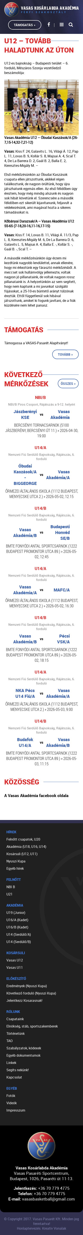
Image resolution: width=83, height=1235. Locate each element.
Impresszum (15, 1110)
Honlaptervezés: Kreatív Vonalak (41, 1228)
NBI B (10, 887)
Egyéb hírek (15, 868)
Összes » (68, 383)
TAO (9, 1040)
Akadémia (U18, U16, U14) (26, 846)
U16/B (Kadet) (17, 927)
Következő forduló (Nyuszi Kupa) (31, 993)
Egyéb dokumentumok (23, 1055)
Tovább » (65, 354)
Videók (11, 1103)
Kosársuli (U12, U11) (21, 853)
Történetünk (15, 1033)
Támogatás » (25, 25)
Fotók (10, 1095)
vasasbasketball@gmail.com (48, 1199)
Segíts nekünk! (17, 1070)
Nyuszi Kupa (15, 861)
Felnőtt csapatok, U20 (23, 839)
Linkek (11, 1062)
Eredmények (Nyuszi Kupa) (26, 986)
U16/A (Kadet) (17, 920)
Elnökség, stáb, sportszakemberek (32, 1026)
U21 (9, 894)
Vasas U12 (14, 960)
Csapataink (15, 1019)
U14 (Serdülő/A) (18, 934)
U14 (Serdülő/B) (18, 941)
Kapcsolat (14, 1077)
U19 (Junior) (15, 912)
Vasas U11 (14, 967)
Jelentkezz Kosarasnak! (24, 1000)
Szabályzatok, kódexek (23, 1048)
